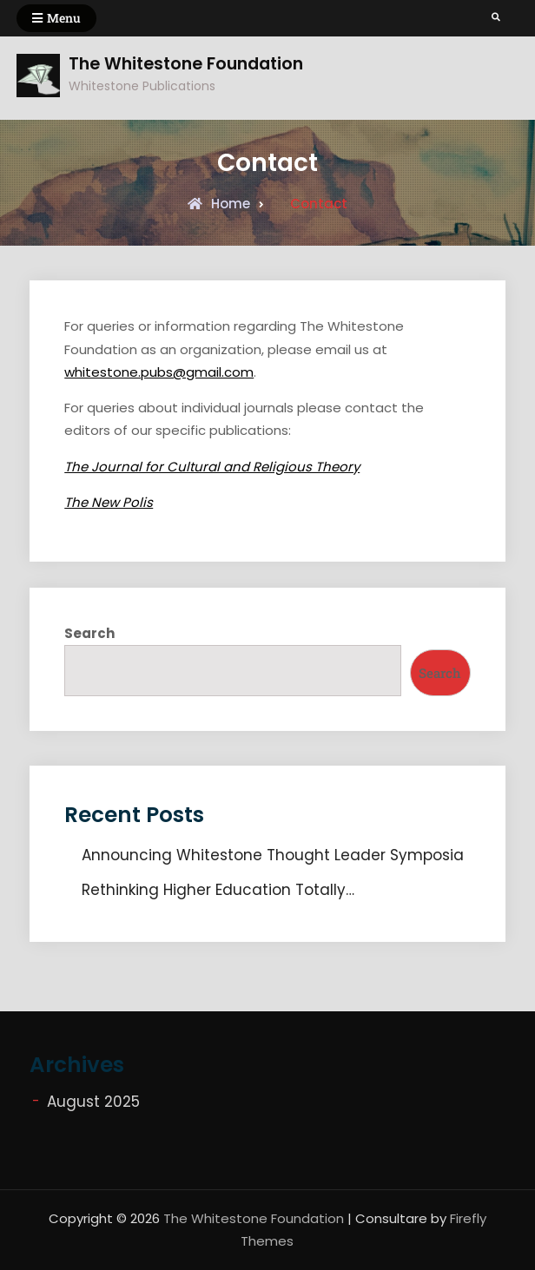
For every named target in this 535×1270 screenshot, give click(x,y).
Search (89, 633)
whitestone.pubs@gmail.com (159, 372)
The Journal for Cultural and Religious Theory (212, 466)
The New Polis (108, 502)
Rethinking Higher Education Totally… (218, 889)
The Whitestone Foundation (186, 64)
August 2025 (93, 1101)
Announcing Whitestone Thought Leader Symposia (273, 855)
